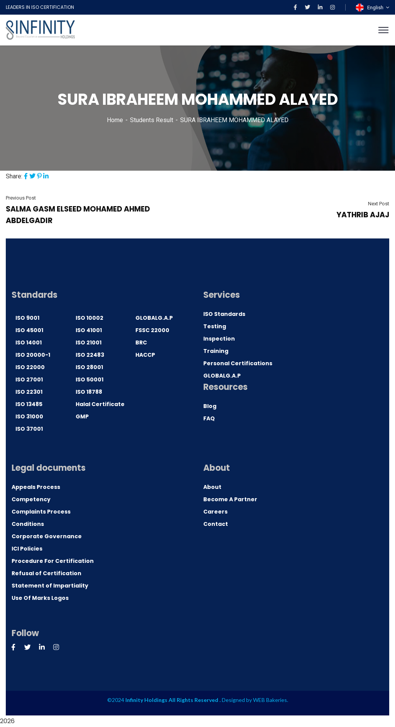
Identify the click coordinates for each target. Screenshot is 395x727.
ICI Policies (27, 548)
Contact (215, 524)
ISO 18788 (89, 392)
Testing (214, 326)
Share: (14, 176)
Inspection (219, 339)
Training (215, 351)
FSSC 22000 (152, 330)
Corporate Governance (47, 536)
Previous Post (21, 198)
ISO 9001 (27, 318)
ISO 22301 (28, 392)
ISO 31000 (29, 416)
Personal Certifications (237, 363)
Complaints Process (41, 511)
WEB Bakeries (270, 700)
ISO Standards (224, 314)
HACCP (145, 355)
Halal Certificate (100, 404)
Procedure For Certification (53, 561)
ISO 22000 (30, 367)
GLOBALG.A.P (154, 318)
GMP (82, 416)
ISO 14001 (28, 342)
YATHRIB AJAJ (362, 215)
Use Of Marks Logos (40, 598)
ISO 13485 (28, 404)
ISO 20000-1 (32, 355)
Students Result (151, 120)
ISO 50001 (89, 379)
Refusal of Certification (46, 573)
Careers (215, 511)
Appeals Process (36, 487)
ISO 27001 (29, 379)
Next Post (378, 204)
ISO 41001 (89, 330)
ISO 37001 (29, 429)
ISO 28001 (89, 367)
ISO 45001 (29, 330)
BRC (141, 342)
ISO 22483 (90, 355)
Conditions (28, 524)
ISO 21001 (88, 342)
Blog (209, 406)
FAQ (209, 418)
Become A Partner (230, 499)
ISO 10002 (89, 318)
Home (115, 120)
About (212, 487)
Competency (31, 499)
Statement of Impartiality (50, 585)
